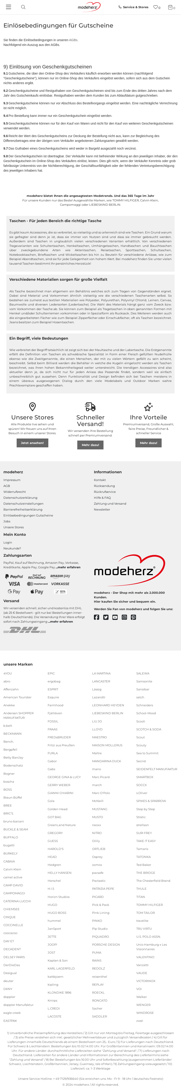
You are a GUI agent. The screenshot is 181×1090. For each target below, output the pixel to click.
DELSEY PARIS (14, 957)
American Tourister (17, 697)
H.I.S (51, 888)
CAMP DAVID (13, 885)
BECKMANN (12, 733)
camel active (12, 877)
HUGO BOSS (57, 913)
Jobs (6, 521)
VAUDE (141, 973)
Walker (141, 997)
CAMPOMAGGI (14, 893)
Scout (140, 737)
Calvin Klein (12, 869)
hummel (54, 920)
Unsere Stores (13, 527)
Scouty (141, 745)
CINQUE (9, 917)
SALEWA (142, 673)
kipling (53, 984)
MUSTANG (99, 809)
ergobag (54, 681)
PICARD (98, 896)
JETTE (52, 936)
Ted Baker (143, 865)
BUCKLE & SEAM (15, 829)
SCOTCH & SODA (148, 729)
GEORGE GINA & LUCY (64, 777)
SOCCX (141, 785)
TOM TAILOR (145, 913)
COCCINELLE (13, 925)
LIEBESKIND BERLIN (107, 713)
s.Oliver (141, 793)
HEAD (52, 857)
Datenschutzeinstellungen (23, 503)
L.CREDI (54, 1008)
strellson (142, 825)
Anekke (9, 705)
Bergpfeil (10, 749)
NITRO (97, 833)
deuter (8, 981)
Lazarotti (98, 697)
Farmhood (55, 705)
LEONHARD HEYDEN (108, 705)
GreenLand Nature (62, 825)
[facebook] (98, 617)
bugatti (9, 845)
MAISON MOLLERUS (107, 745)
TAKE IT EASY (146, 841)
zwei (139, 1020)
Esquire (53, 697)
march (97, 785)
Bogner (9, 773)
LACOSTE (55, 1016)
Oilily (96, 841)
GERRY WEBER (59, 785)
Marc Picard (101, 777)
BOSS (7, 789)
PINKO (97, 920)
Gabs (51, 769)
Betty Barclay (13, 757)
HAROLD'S (56, 849)
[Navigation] (9, 7)
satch (140, 697)
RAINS (96, 960)
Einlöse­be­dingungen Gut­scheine (28, 515)
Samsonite (144, 681)
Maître (97, 753)
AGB (6, 486)
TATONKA (143, 857)
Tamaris (142, 849)
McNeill (97, 801)
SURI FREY (144, 833)
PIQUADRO (100, 936)
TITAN (140, 896)
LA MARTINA (101, 673)
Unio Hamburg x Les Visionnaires (151, 947)
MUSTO (97, 817)
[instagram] (126, 617)
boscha (8, 781)
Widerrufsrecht (14, 492)
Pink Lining (100, 913)
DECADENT (12, 949)
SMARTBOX (144, 777)
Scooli (140, 721)
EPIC (51, 673)
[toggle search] (22, 7)
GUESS (53, 841)
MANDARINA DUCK (106, 761)
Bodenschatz (13, 765)
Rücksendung (104, 486)
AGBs (73, 40)
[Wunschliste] (157, 7)
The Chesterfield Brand (153, 880)
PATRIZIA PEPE (103, 888)
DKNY (7, 989)
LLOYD (97, 729)
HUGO (52, 904)
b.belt (7, 725)
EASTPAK (10, 1020)
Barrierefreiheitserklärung (22, 509)
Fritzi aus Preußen (61, 745)
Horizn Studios (59, 896)
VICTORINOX (145, 981)
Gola (51, 801)
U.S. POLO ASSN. (148, 936)
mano (96, 769)
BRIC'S (8, 813)
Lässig (96, 689)
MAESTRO (99, 737)
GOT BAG (54, 817)
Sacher (97, 1008)
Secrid (141, 761)
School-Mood (146, 713)
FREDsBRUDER (59, 737)
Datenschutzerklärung (20, 497)
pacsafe (97, 873)
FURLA (53, 753)
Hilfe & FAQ (102, 497)
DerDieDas (11, 965)
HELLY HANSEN (60, 873)
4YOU (7, 673)
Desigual (10, 973)
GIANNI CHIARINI (60, 793)
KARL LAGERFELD (61, 968)
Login (7, 542)
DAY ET (8, 941)
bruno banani (13, 821)
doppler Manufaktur (18, 1005)
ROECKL (98, 992)
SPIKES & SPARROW (151, 801)
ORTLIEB (98, 849)
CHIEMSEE (11, 909)
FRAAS (52, 729)
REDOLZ (98, 968)
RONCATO (99, 1000)
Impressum (12, 480)
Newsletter (102, 509)
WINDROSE (145, 1013)
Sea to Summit (147, 753)
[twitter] (108, 617)
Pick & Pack (100, 904)
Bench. (8, 741)
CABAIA (9, 861)
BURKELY (10, 853)
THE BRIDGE (145, 873)
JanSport (54, 928)
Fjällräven (55, 713)
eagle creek (12, 1013)
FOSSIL (53, 721)
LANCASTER (101, 681)
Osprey (97, 857)
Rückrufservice (105, 492)
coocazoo (10, 933)
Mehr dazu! (90, 445)
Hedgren (54, 865)
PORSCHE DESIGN (106, 944)
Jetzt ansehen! (32, 443)
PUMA (96, 952)
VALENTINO (145, 957)
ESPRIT (53, 689)
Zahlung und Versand (110, 503)
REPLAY (98, 984)
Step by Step (145, 809)
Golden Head (57, 809)
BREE (7, 805)
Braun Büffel (12, 797)
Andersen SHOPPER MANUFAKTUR (18, 715)
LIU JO (97, 721)
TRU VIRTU (144, 928)
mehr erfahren (69, 567)
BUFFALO (10, 837)
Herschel (54, 880)
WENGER (143, 1005)
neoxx (96, 825)
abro (6, 681)
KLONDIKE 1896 (59, 992)
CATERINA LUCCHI (17, 901)
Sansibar (142, 689)
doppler (9, 997)
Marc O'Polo (101, 793)
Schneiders (144, 705)
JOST (51, 952)
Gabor (52, 761)
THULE (141, 888)
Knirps (52, 1000)
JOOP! (52, 944)
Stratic (141, 817)
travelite (142, 920)
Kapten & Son (58, 960)
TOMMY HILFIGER (149, 904)
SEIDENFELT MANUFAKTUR (156, 769)
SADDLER (99, 1016)
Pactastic (99, 880)
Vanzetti (142, 965)
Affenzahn (11, 689)
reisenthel (99, 976)
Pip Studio (100, 928)
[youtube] (117, 617)
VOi (139, 989)
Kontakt (100, 480)
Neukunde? (12, 548)
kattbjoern (55, 976)
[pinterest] (135, 617)
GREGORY (55, 833)
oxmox (97, 865)
